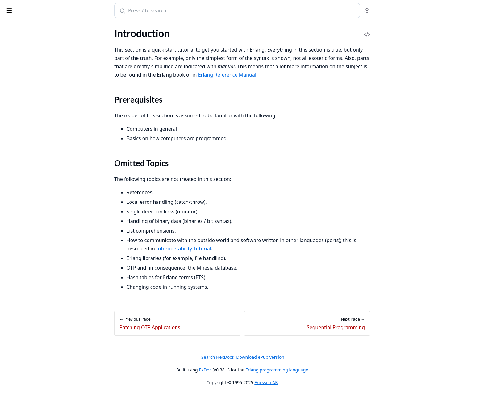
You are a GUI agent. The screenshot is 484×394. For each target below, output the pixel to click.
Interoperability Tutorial (229, 248)
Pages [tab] (11, 33)
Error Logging (18, 149)
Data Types (16, 388)
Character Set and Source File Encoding (43, 379)
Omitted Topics (27, 74)
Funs (9, 333)
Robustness (16, 102)
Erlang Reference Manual (273, 74)
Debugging (15, 119)
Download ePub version (306, 357)
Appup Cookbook (23, 295)
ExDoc (251, 370)
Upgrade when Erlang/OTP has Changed (43, 165)
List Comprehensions (26, 341)
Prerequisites (25, 67)
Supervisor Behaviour (27, 237)
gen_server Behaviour (27, 212)
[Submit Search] (168, 11)
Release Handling (22, 287)
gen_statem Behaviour (28, 220)
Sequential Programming (30, 85)
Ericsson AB (312, 382)
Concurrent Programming (31, 94)
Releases (13, 278)
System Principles (23, 140)
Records (13, 325)
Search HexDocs (264, 357)
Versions (13, 174)
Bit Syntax (15, 350)
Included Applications (27, 262)
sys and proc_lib (21, 245)
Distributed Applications (30, 270)
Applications (17, 253)
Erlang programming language (323, 370)
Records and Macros (26, 110)
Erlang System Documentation (43, 11)
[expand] (86, 57)
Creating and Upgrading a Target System (43, 157)
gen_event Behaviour (26, 228)
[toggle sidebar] (84, 9)
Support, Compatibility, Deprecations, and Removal (43, 182)
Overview (14, 203)
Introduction (17, 56)
